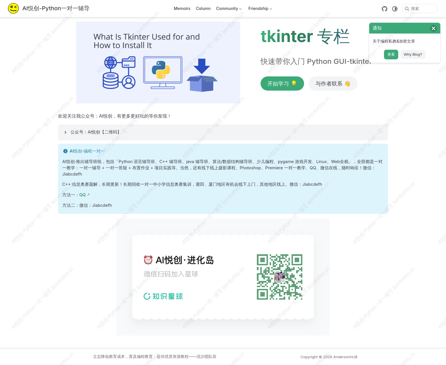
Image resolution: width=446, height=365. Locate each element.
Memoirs (182, 8)
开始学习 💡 (282, 83)
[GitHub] (384, 8)
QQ (82, 194)
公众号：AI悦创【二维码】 (96, 132)
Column (203, 8)
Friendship (259, 9)
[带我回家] (49, 8)
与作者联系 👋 (333, 83)
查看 (391, 54)
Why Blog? (413, 54)
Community (228, 9)
